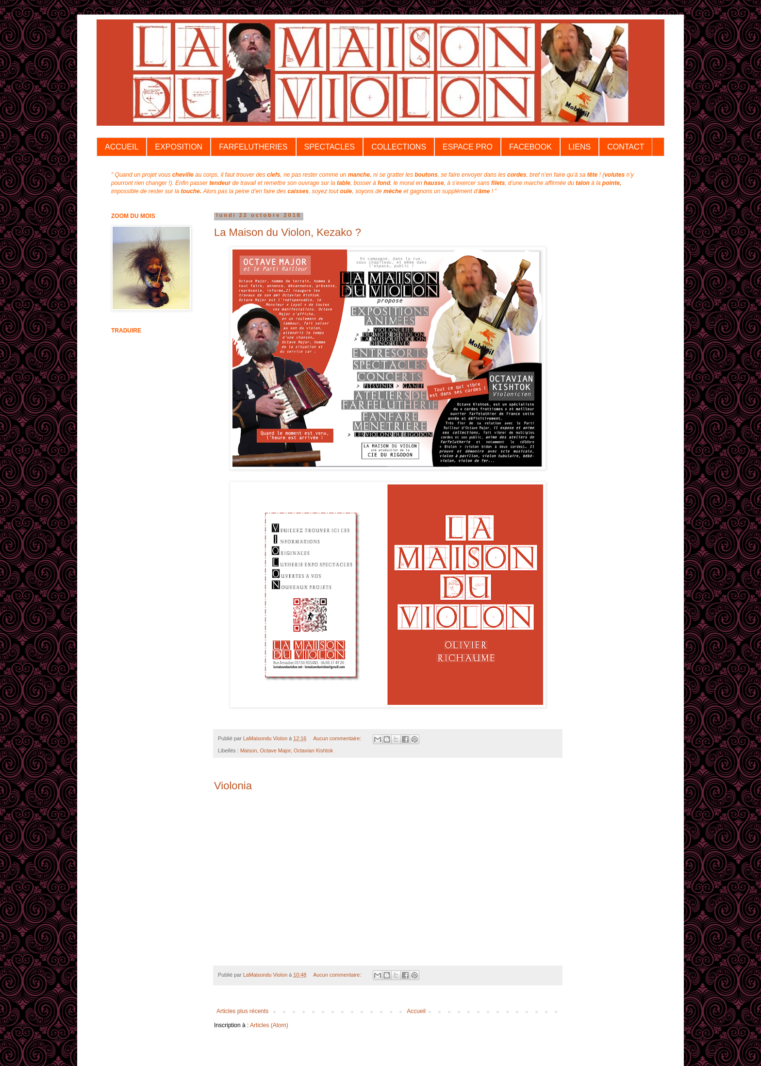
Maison (248, 750)
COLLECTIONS (398, 147)
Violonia (233, 786)
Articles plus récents (242, 1011)
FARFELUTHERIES (253, 147)
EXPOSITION (178, 147)
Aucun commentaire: (338, 738)
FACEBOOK (530, 147)
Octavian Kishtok (313, 750)
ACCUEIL (121, 147)
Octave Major (275, 750)
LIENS (579, 147)
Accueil (416, 1011)
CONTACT (625, 147)
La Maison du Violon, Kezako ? (287, 232)
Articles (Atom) (269, 1025)
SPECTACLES (329, 147)
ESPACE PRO (468, 147)
